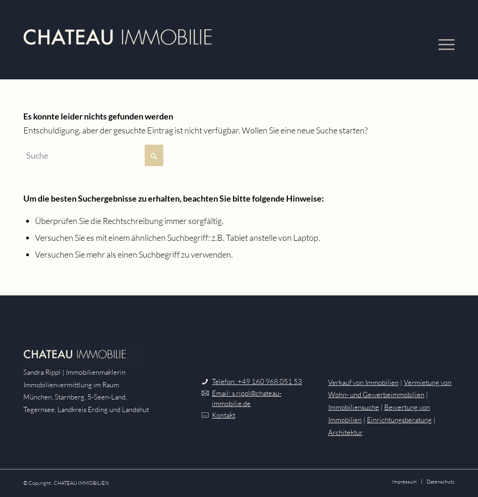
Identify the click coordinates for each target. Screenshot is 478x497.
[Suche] (93, 155)
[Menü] (442, 39)
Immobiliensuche (353, 407)
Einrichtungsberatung (399, 419)
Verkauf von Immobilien (363, 382)
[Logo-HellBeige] (117, 39)
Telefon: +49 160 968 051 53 (257, 381)
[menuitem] (442, 39)
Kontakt (223, 415)
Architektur (345, 432)
